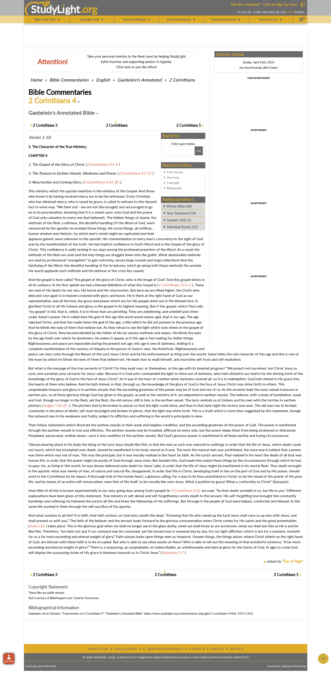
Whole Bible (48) (179, 206)
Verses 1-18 (39, 137)
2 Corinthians (182, 79)
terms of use (98, 648)
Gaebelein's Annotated (139, 79)
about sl (217, 648)
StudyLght (55, 9)
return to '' (285, 561)
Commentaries (69, 79)
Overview (173, 177)
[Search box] (178, 150)
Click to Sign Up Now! (280, 4)
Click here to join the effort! (136, 67)
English (103, 79)
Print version (175, 172)
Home (36, 79)
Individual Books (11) (182, 227)
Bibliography (174, 188)
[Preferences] (302, 19)
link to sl (236, 648)
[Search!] (199, 150)
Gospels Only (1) (178, 220)
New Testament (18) (181, 213)
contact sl (196, 648)
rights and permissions (165, 648)
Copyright (173, 183)
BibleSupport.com (61, 598)
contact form (241, 657)
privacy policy (125, 648)
